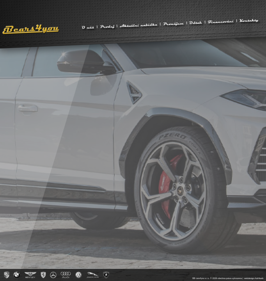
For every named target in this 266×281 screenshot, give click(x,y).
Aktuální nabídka (139, 24)
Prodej (106, 26)
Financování (221, 21)
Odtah (195, 22)
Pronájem (173, 23)
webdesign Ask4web (253, 278)
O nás (88, 27)
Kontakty (248, 20)
